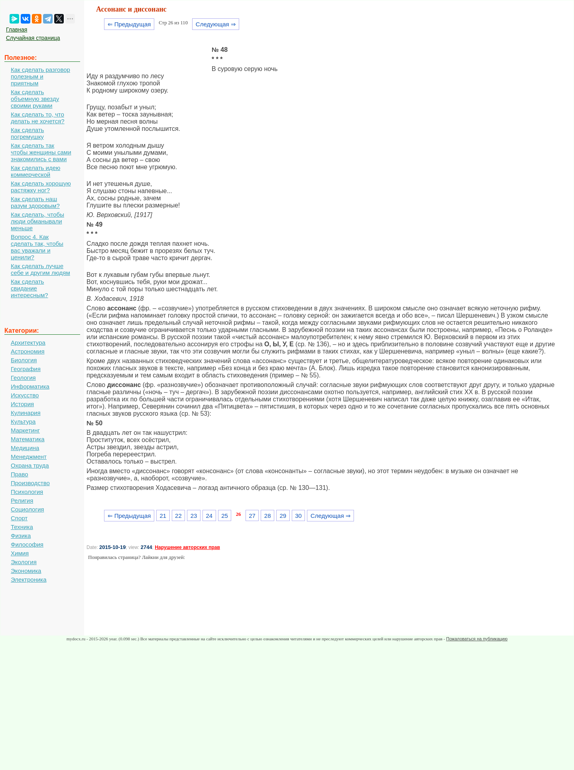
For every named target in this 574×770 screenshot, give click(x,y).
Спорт (19, 518)
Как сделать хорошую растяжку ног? (41, 186)
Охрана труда (30, 465)
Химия (20, 553)
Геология (23, 377)
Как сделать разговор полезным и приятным (40, 76)
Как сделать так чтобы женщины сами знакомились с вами (41, 152)
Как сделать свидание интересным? (29, 288)
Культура (23, 421)
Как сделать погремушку (27, 133)
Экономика (26, 570)
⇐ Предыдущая (129, 24)
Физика (21, 535)
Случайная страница (33, 38)
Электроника (29, 579)
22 (178, 515)
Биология (24, 360)
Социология (27, 509)
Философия (27, 544)
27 (252, 515)
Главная (16, 29)
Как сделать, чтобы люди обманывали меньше (37, 221)
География (26, 368)
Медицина (25, 447)
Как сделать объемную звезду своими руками (35, 99)
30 (298, 515)
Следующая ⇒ (216, 24)
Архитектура (28, 342)
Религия (22, 500)
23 (194, 515)
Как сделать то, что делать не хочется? (38, 117)
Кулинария (26, 412)
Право (19, 474)
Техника (22, 526)
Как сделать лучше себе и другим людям (40, 269)
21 (162, 515)
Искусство (25, 395)
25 (224, 515)
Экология (24, 562)
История (22, 404)
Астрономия (28, 351)
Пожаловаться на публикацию (476, 638)
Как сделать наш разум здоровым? (35, 202)
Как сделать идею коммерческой (35, 171)
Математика (28, 439)
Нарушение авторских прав (187, 547)
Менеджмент (29, 456)
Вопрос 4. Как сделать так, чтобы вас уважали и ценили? (37, 247)
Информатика (30, 386)
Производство (30, 483)
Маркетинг (25, 430)
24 (209, 515)
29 (283, 515)
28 (267, 515)
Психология (27, 491)
